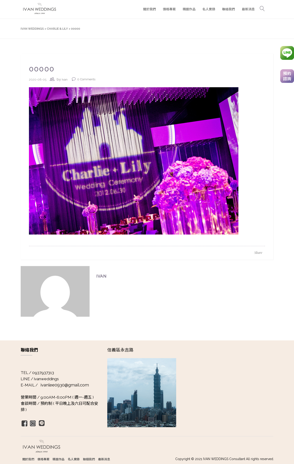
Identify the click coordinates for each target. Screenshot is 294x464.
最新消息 (104, 459)
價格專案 (43, 459)
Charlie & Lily (57, 28)
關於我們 (28, 459)
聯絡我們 (89, 459)
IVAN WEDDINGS (32, 28)
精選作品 (59, 459)
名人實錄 (74, 459)
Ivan (65, 79)
